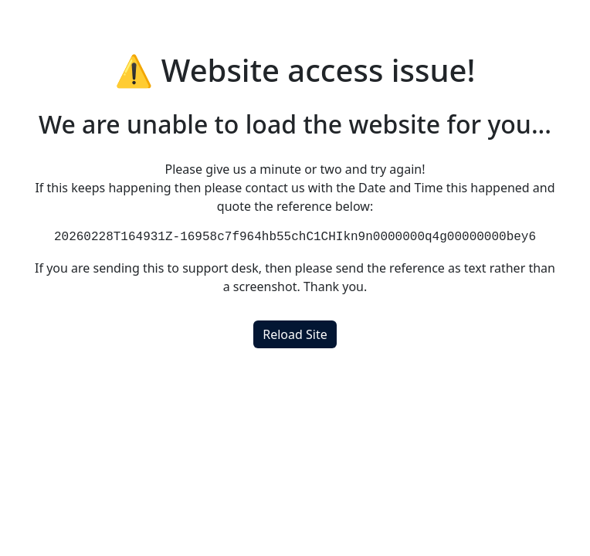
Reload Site (295, 334)
